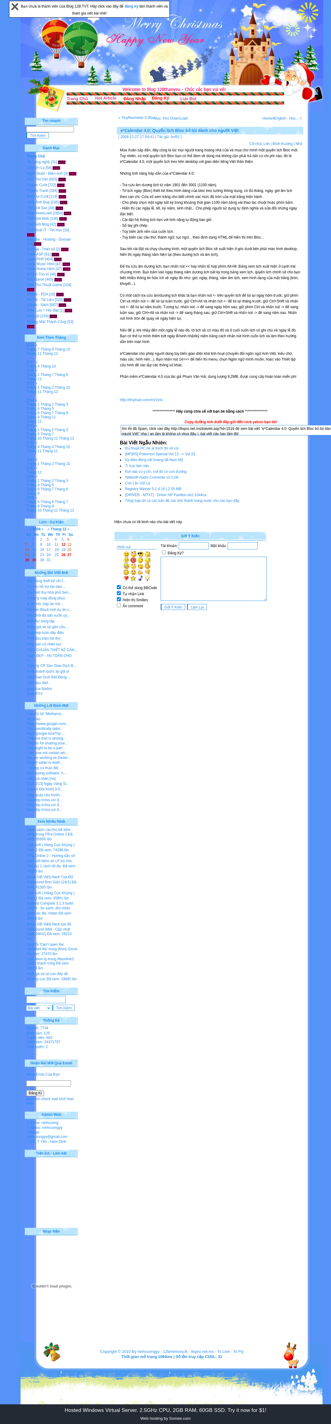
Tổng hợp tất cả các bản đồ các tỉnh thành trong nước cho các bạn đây (182, 501)
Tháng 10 (62, 349)
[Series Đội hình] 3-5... (45, 789)
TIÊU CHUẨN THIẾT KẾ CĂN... (52, 650)
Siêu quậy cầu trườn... (45, 795)
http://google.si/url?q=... (46, 733)
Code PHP (35, 259)
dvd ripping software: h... (46, 773)
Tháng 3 (61, 404)
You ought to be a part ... (46, 748)
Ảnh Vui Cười (37, 196)
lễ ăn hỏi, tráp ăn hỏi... (45, 604)
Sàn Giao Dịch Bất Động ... (49, 677)
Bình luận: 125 (38, 1033)
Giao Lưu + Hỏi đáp (43, 310)
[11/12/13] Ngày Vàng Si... (48, 784)
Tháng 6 (33, 413)
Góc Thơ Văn (37, 179)
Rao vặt (33, 316)
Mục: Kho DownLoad (171, 118)
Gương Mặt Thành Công (46, 322)
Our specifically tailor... (45, 729)
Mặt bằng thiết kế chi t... (46, 581)
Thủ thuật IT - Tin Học (44, 230)
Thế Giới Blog (38, 224)
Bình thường (282, 144)
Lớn (266, 144)
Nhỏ (299, 144)
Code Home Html (41, 269)
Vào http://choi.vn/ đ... (44, 800)
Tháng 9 (33, 417)
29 (34, 560)
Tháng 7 (33, 349)
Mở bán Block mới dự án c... (49, 610)
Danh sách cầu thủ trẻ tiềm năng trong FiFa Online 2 (49, 832)
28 (27, 560)
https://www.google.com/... (48, 724)
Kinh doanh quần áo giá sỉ (48, 671)
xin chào (33, 719)
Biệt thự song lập (40, 621)
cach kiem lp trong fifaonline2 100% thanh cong (50, 961)
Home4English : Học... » (282, 118)
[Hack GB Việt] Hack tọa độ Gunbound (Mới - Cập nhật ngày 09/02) (49, 929)
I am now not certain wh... (47, 753)
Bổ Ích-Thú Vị (38, 274)
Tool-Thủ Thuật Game (44, 285)
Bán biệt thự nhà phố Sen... (49, 592)
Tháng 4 (33, 366)
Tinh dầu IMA (37, 683)
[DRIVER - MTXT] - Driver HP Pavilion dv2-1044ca (165, 495)
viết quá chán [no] (41, 778)
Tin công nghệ (38, 162)
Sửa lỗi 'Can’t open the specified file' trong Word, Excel (52, 946)
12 (64, 544)
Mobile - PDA (37, 294)
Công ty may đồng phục (46, 598)
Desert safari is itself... (45, 762)
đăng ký (132, 6)
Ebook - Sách (38, 305)
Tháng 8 (47, 349)
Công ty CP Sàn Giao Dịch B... (51, 666)
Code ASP (35, 254)
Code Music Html (40, 264)
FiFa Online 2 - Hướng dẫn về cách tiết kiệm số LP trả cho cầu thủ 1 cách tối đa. (51, 861)
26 (64, 555)
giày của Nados (39, 689)
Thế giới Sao (37, 208)
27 (69, 555)
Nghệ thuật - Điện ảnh (45, 173)
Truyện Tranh (37, 191)
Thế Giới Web (38, 218)
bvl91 (175, 137)
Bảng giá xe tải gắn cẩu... (47, 627)
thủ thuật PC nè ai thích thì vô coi (151, 448)
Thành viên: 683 (39, 1038)
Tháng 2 (47, 387)
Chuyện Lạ (36, 168)
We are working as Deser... (48, 758)
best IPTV (35, 694)
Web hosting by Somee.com (165, 1418)
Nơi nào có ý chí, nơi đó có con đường (155, 472)
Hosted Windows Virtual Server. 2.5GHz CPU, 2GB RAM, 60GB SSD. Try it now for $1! (165, 1410)
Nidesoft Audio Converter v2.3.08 (151, 477)
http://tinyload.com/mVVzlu (141, 400)
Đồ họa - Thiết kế (41, 249)
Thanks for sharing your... (47, 743)
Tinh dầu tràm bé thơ (43, 638)
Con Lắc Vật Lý (137, 483)
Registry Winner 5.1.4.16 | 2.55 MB (153, 489)
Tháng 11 (34, 353)
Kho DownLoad (39, 213)
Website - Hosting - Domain (49, 239)
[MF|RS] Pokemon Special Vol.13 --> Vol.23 (160, 454)
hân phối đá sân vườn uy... (48, 615)
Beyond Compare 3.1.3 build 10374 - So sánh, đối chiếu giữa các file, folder (50, 908)
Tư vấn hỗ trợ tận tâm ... (46, 587)
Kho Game (35, 279)
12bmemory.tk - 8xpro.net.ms (188, 1351)
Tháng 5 (47, 409)
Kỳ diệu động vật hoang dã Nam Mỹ (154, 460)
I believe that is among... (46, 738)
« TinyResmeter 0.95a (136, 118)
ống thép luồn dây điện (45, 633)
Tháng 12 (50, 353)
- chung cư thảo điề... (44, 768)
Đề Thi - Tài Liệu (40, 300)
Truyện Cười (37, 185)
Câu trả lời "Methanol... (45, 714)
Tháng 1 (33, 375)
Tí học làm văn (137, 466)
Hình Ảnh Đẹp (38, 202)
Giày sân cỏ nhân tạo (44, 644)
